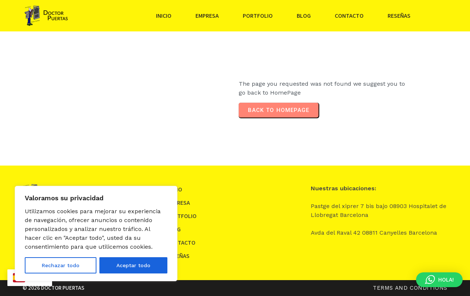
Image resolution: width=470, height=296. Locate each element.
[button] (439, 279)
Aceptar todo (133, 265)
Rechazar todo (60, 265)
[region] (96, 233)
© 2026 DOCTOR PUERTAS (53, 287)
